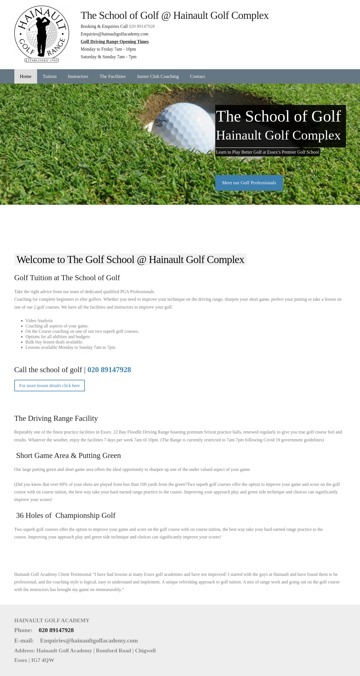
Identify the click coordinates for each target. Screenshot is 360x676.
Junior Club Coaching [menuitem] (158, 76)
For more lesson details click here (49, 385)
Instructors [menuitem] (78, 76)
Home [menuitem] (26, 76)
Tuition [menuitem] (49, 76)
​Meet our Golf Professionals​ (249, 182)
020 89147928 (142, 26)
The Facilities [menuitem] (112, 76)
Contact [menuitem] (197, 76)
